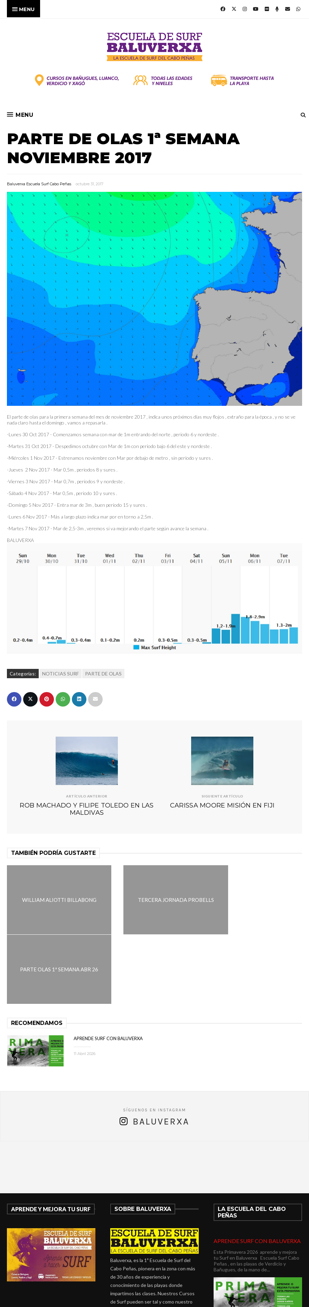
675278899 (151, 1257)
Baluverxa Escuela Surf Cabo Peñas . (181, 1297)
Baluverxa (161, 1052)
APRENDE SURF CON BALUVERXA (108, 969)
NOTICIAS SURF (60, 673)
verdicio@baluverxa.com (149, 1265)
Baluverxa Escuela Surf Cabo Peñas (39, 183)
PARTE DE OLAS (103, 673)
